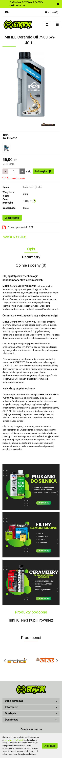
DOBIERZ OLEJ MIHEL (14, 237)
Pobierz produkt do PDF (17, 227)
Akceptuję (49, 746)
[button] (31, 701)
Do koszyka (43, 171)
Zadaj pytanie (12, 218)
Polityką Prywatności (13, 740)
